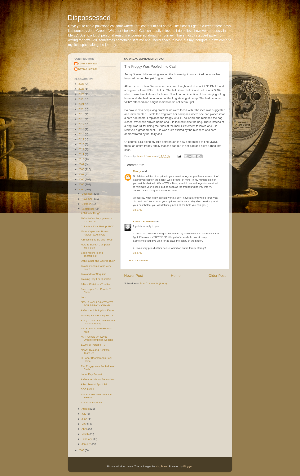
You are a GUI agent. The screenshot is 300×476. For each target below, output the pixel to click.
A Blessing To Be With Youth (97, 239)
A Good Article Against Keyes (97, 310)
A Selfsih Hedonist (91, 402)
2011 (81, 154)
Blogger (187, 466)
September (88, 208)
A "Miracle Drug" (90, 213)
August (86, 408)
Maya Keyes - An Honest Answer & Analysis (95, 233)
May (84, 423)
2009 (81, 164)
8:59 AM (138, 209)
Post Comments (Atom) (153, 283)
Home (175, 276)
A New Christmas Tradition (96, 284)
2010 (81, 159)
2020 (81, 109)
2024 (81, 94)
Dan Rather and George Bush (98, 260)
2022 (81, 98)
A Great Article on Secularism (98, 379)
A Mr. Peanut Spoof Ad (94, 384)
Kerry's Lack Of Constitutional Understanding (98, 322)
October (86, 203)
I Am (83, 297)
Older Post (217, 276)
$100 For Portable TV (93, 344)
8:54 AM (138, 252)
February (87, 439)
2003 (81, 450)
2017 (81, 124)
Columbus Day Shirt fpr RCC (97, 226)
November (88, 198)
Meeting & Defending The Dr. (97, 315)
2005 (81, 184)
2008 (81, 169)
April (84, 428)
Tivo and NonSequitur (93, 274)
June (85, 419)
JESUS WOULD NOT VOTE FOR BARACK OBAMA (97, 304)
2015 (81, 134)
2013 (81, 144)
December (88, 193)
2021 (81, 103)
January (86, 444)
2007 (81, 174)
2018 (81, 119)
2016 (81, 129)
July (84, 413)
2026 (81, 83)
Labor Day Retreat (91, 374)
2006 (81, 179)
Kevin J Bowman (143, 221)
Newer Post (133, 276)
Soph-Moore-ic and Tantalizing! (92, 254)
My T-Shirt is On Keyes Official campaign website (97, 338)
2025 (81, 88)
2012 (81, 149)
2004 (81, 189)
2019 (81, 114)
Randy (137, 171)
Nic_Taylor (161, 466)
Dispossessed (89, 18)
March (85, 434)
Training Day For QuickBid (96, 279)
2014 (81, 139)
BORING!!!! (87, 389)
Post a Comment (138, 260)
